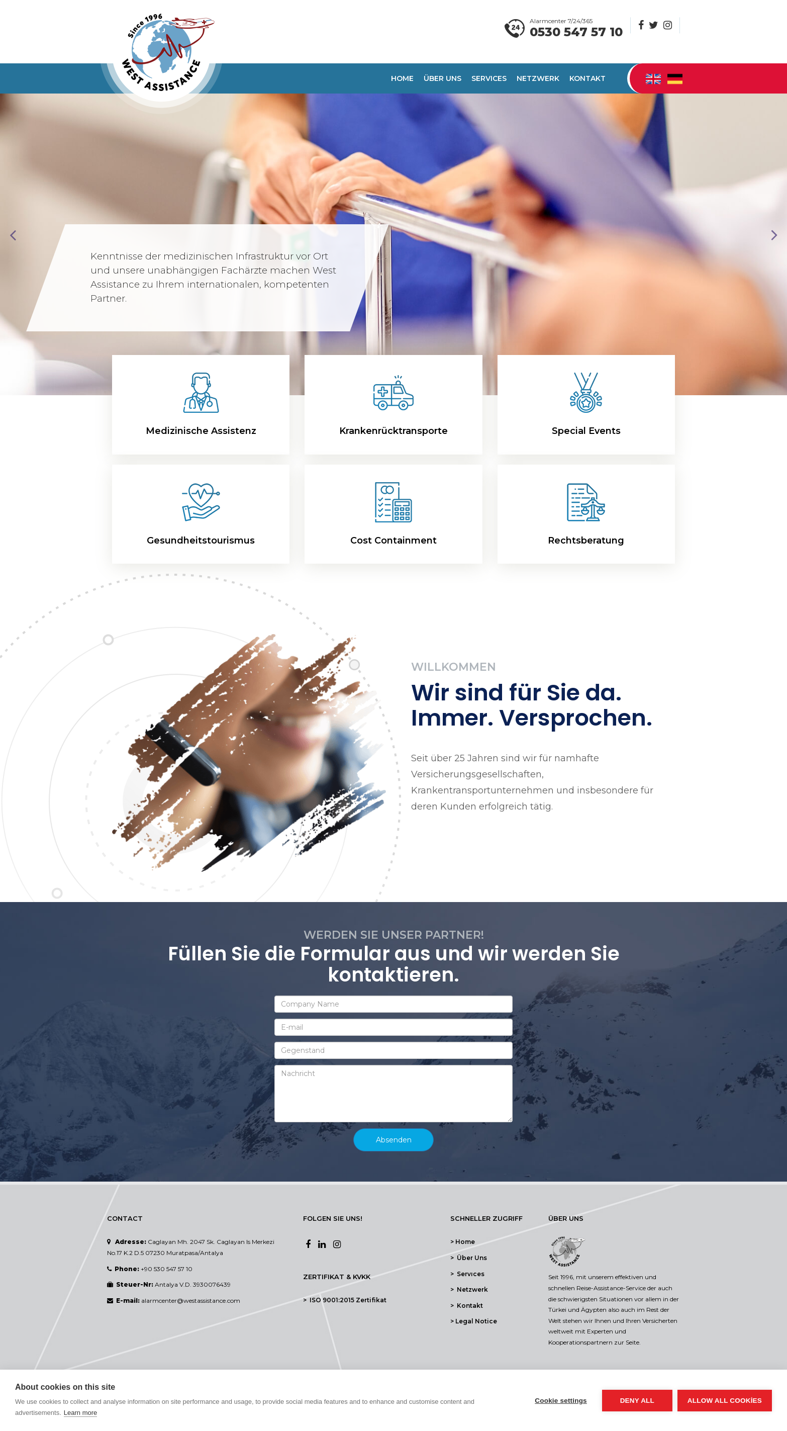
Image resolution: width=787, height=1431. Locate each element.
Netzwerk (538, 78)
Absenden (394, 1139)
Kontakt (587, 78)
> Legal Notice (473, 1321)
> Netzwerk (469, 1289)
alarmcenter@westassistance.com (190, 1300)
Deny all (637, 1400)
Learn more (80, 1412)
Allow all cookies (724, 1400)
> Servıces (467, 1274)
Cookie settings (561, 1400)
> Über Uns (468, 1258)
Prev (13, 235)
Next (774, 235)
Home (402, 78)
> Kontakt (466, 1305)
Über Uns (442, 78)
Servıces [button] (489, 78)
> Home (462, 1241)
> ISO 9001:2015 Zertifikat (344, 1300)
